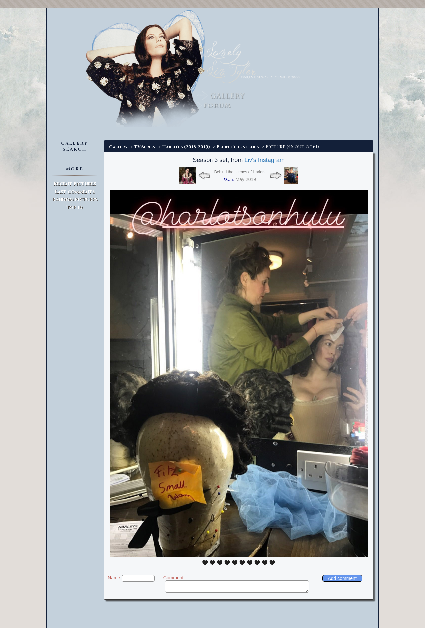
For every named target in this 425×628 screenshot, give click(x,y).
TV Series (144, 147)
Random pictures (74, 199)
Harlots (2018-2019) (186, 147)
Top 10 (74, 207)
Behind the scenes (237, 147)
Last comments (75, 192)
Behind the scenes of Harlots (239, 172)
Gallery (118, 147)
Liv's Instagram (264, 160)
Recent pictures (74, 184)
